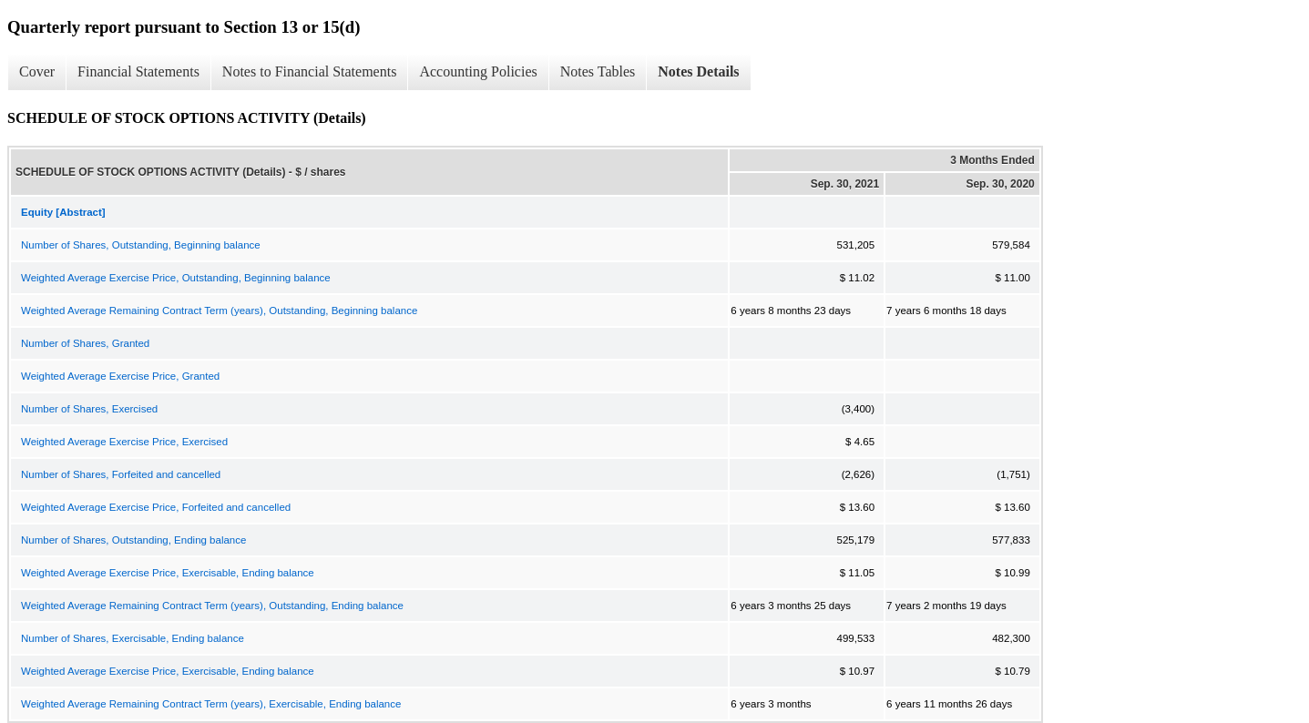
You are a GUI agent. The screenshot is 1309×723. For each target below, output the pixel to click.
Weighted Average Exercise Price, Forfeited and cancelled (156, 507)
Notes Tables (598, 71)
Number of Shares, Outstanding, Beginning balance (141, 244)
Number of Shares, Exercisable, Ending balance (132, 638)
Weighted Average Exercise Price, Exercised (124, 441)
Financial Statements (138, 71)
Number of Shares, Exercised (89, 408)
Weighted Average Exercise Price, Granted (120, 376)
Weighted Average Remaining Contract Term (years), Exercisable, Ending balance (211, 703)
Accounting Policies (478, 71)
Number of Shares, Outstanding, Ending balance (133, 540)
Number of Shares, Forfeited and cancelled (120, 474)
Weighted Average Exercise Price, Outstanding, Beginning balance (176, 277)
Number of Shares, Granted (85, 343)
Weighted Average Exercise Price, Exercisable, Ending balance (167, 572)
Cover (37, 71)
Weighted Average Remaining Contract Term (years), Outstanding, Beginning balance (219, 310)
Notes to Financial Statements (309, 71)
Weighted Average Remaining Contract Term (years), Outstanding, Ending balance (212, 605)
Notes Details (698, 71)
